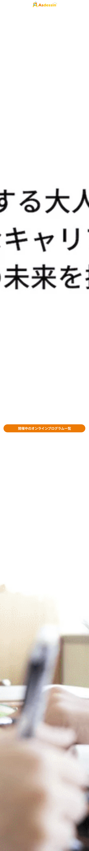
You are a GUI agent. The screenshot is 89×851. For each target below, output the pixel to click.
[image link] (44, 4)
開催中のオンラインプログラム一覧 (44, 428)
